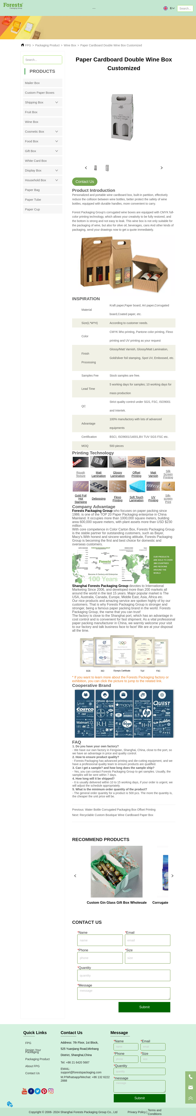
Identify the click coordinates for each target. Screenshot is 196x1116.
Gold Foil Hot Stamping (81, 499)
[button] (94, 8)
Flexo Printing (117, 499)
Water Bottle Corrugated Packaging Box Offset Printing (120, 809)
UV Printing (153, 499)
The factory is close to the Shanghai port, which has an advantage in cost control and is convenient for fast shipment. (122, 617)
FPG (28, 45)
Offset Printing (136, 474)
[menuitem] (94, 8)
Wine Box (70, 45)
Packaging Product (47, 45)
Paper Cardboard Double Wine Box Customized (111, 45)
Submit (144, 1007)
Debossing (98, 498)
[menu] (94, 8)
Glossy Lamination (117, 474)
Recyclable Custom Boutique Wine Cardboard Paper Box (116, 815)
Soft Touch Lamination (136, 499)
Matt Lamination (99, 474)
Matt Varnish (153, 474)
